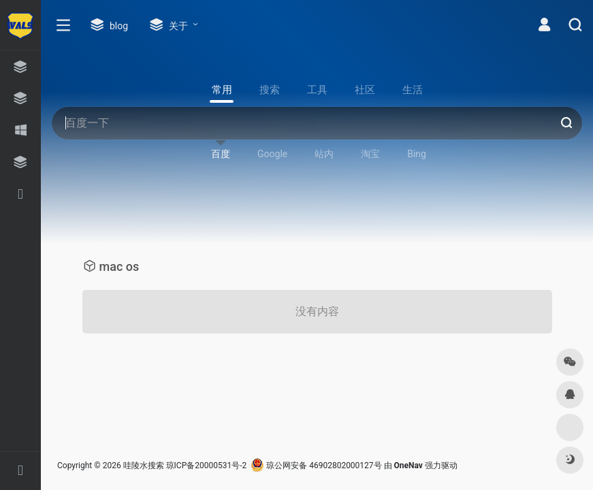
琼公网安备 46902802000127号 (316, 465)
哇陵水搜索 (143, 465)
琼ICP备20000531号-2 (206, 465)
